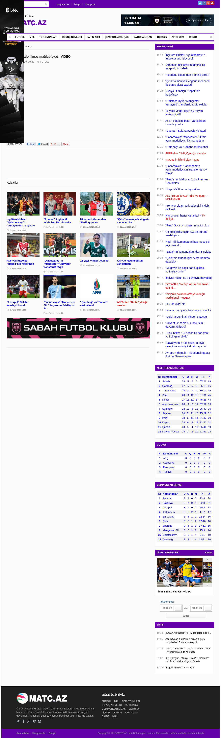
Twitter (200, 3)
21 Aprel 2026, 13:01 (128, 268)
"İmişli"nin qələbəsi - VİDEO (174, 591)
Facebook (204, 3)
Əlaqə (77, 4)
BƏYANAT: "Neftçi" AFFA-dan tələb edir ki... (188, 633)
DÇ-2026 (162, 37)
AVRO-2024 (178, 37)
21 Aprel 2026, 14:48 (128, 227)
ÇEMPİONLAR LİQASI (117, 37)
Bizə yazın (90, 4)
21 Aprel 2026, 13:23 (91, 265)
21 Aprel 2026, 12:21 (91, 310)
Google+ (208, 3)
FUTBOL (20, 37)
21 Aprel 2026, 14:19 (18, 268)
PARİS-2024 (93, 37)
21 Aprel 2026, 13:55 (54, 272)
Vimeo (34, 721)
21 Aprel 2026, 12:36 (54, 313)
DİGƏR (193, 37)
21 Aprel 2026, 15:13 (91, 227)
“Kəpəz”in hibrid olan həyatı (180, 667)
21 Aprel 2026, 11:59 (128, 310)
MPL (32, 37)
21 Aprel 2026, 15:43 (18, 230)
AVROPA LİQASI (143, 37)
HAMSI (208, 553)
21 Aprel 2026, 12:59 (18, 310)
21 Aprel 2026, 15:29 (54, 227)
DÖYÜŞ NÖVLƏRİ (72, 37)
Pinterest (212, 3)
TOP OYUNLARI (48, 37)
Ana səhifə (22, 733)
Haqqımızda (63, 4)
